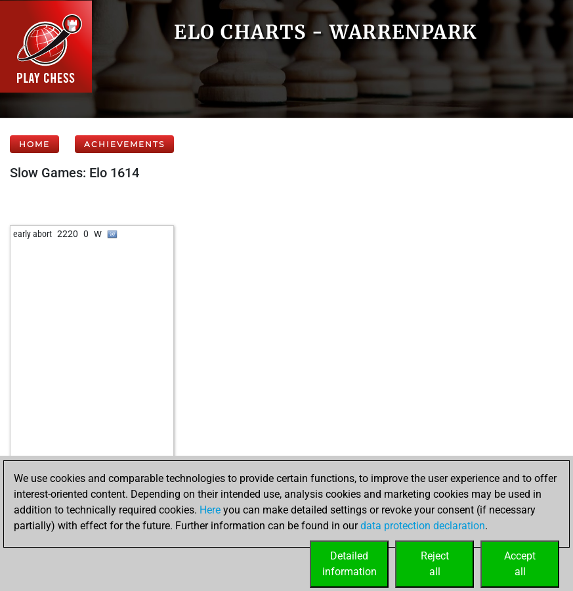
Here (210, 510)
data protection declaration (422, 525)
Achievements (124, 144)
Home (34, 144)
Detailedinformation (349, 564)
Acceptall (520, 564)
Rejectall (435, 564)
